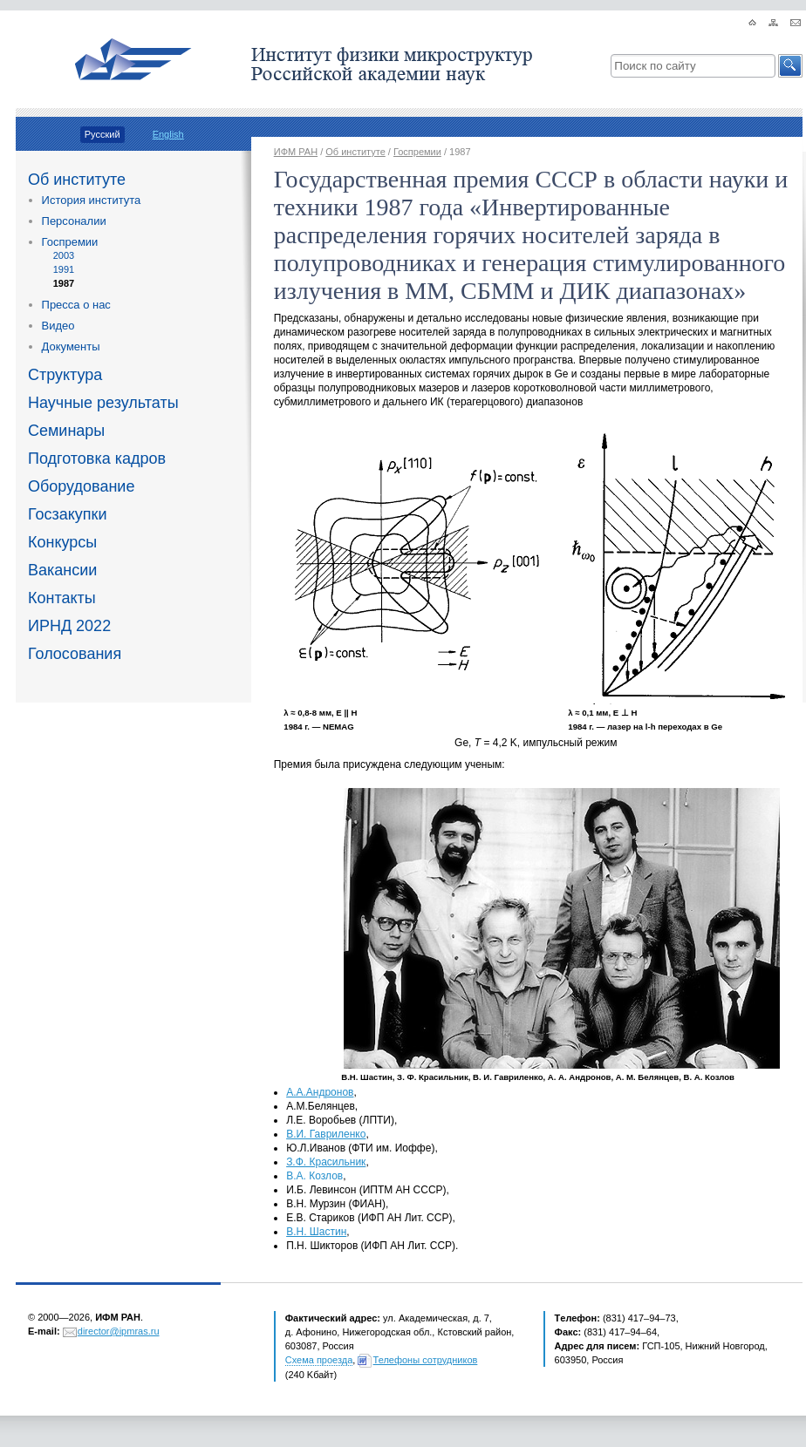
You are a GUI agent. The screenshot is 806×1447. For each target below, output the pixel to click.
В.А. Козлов (314, 1176)
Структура (65, 375)
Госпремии (70, 241)
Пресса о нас (76, 304)
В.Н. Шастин (316, 1232)
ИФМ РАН (296, 151)
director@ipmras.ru (119, 1331)
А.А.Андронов (319, 1092)
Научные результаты (103, 402)
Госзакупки (67, 514)
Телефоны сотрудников (425, 1360)
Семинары (66, 430)
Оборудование (81, 486)
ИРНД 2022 (69, 626)
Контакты (62, 598)
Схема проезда (319, 1360)
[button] (790, 66)
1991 (63, 269)
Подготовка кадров (97, 458)
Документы (71, 346)
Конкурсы (62, 542)
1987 (63, 283)
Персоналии (74, 221)
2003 (63, 255)
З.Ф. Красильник (325, 1162)
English (168, 134)
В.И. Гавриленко (325, 1134)
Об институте (77, 179)
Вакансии (62, 570)
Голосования (74, 653)
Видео (58, 325)
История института (91, 200)
